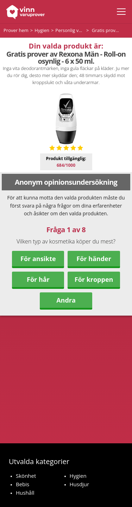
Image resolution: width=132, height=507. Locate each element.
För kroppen (94, 279)
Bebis (22, 484)
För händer (93, 258)
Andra (66, 300)
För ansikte (38, 258)
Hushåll (25, 492)
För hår (38, 279)
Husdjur (79, 484)
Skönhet (26, 475)
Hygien (78, 475)
